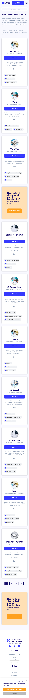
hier (19, 32)
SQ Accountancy (14, 287)
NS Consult (15, 390)
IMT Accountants (14, 542)
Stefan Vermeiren (14, 235)
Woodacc (14, 51)
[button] (26, 3)
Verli (14, 102)
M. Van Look (14, 441)
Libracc (14, 491)
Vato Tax (14, 149)
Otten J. (14, 339)
